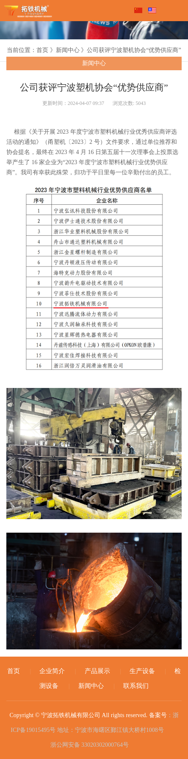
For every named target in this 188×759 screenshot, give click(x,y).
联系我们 (136, 685)
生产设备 (142, 671)
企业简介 (52, 671)
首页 (13, 671)
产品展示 (97, 671)
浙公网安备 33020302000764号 (89, 744)
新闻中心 (94, 63)
